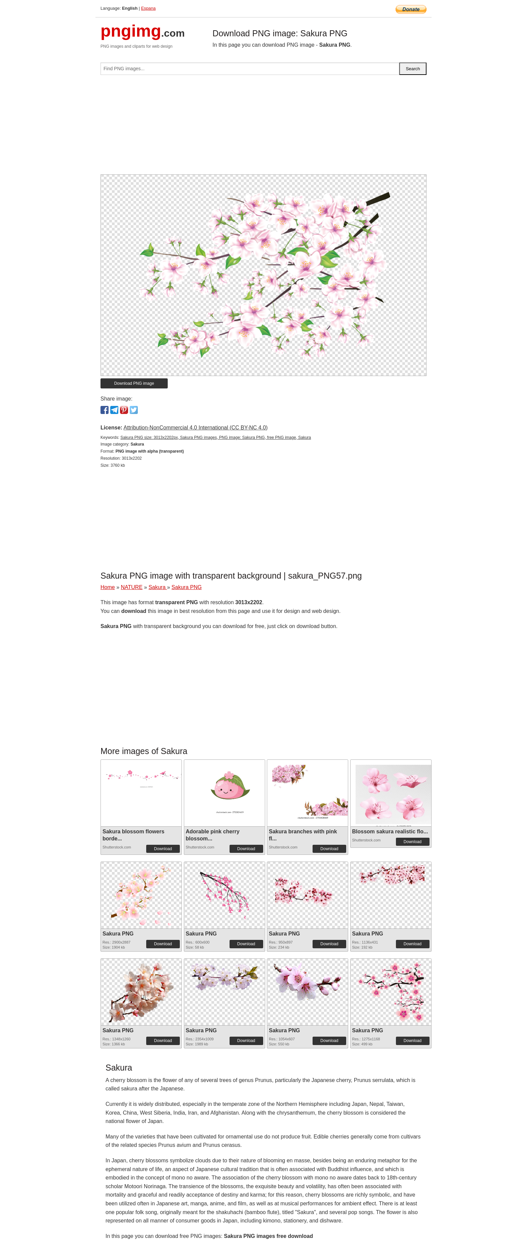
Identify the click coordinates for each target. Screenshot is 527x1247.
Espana (148, 8)
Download (163, 848)
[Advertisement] (263, 127)
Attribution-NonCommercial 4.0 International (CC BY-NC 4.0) (195, 427)
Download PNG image (134, 383)
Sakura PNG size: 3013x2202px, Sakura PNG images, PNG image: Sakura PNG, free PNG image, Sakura (215, 437)
